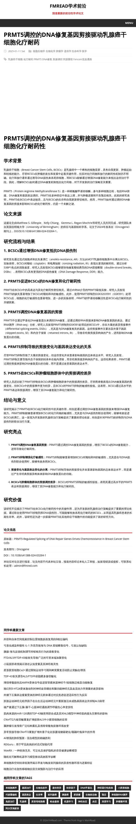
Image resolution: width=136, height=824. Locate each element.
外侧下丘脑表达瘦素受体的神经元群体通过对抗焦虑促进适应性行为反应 (45, 695)
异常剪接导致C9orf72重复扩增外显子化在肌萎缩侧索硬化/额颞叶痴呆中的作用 (49, 732)
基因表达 (26, 794)
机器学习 (68, 801)
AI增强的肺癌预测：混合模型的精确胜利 (27, 738)
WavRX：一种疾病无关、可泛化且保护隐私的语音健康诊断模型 (40, 750)
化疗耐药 (28, 59)
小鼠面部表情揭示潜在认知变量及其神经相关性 (31, 664)
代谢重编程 (11, 794)
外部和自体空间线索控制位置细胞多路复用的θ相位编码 (36, 639)
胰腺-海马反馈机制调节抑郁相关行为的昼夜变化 (31, 651)
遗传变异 (56, 787)
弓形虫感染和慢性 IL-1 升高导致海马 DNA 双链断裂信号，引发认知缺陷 (45, 645)
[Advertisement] (68, 100)
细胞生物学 (39, 51)
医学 (84, 51)
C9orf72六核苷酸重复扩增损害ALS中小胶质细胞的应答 (35, 719)
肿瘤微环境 (121, 801)
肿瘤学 (59, 51)
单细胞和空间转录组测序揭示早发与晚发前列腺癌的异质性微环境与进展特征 (48, 763)
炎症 (94, 801)
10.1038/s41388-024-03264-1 (28, 555)
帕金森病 (54, 801)
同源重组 (68, 59)
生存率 (39, 794)
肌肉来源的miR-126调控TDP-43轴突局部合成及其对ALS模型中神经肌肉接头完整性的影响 (56, 713)
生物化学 (50, 51)
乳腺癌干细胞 (15, 59)
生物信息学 (41, 787)
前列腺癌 (52, 794)
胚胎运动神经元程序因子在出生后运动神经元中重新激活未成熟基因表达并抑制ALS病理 (54, 701)
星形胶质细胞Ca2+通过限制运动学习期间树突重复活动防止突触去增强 (44, 670)
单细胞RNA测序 (119, 794)
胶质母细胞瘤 (38, 801)
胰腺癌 (65, 794)
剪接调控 (58, 59)
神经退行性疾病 (105, 787)
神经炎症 (82, 801)
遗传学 (67, 51)
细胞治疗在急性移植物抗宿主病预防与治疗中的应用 (34, 769)
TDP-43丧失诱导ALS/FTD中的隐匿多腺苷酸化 (30, 676)
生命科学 (76, 51)
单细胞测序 (11, 787)
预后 (104, 794)
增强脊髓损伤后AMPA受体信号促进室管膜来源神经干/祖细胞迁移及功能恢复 (48, 682)
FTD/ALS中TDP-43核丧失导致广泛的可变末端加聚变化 (35, 657)
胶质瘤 (77, 794)
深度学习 (106, 801)
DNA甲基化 (86, 787)
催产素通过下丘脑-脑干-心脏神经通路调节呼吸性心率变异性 (38, 707)
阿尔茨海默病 (12, 808)
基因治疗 (26, 787)
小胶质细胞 (123, 787)
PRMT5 (37, 59)
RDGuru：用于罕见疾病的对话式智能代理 (28, 744)
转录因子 (70, 787)
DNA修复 (47, 59)
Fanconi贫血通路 (82, 59)
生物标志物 (91, 794)
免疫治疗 (10, 801)
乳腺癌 (23, 801)
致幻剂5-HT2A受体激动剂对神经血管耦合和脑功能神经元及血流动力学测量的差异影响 (54, 688)
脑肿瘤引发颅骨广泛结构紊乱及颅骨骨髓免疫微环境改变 (36, 726)
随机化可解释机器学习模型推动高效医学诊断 (30, 756)
